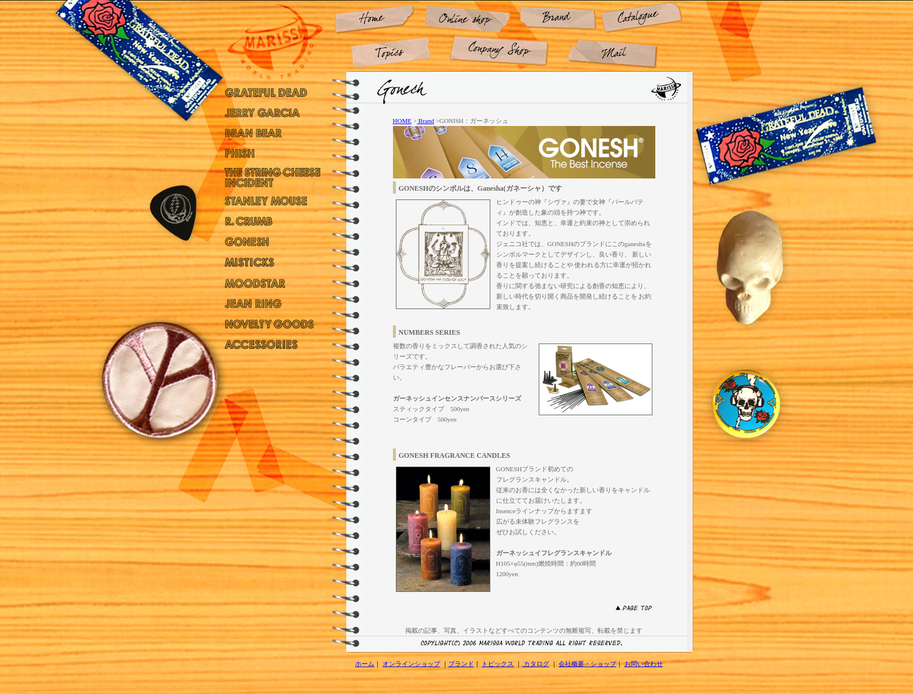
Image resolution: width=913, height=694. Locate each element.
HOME (402, 120)
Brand (425, 120)
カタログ (535, 663)
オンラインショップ (411, 663)
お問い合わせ (643, 663)
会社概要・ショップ (587, 663)
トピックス (498, 663)
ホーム (364, 663)
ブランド (461, 663)
